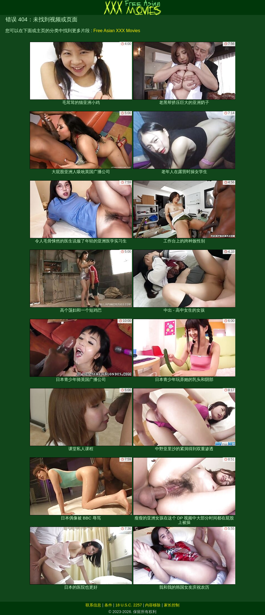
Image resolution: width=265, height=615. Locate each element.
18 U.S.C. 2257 (128, 605)
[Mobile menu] (5, 7)
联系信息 (93, 605)
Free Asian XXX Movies (116, 30)
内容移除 (153, 605)
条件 (108, 605)
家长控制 (171, 605)
